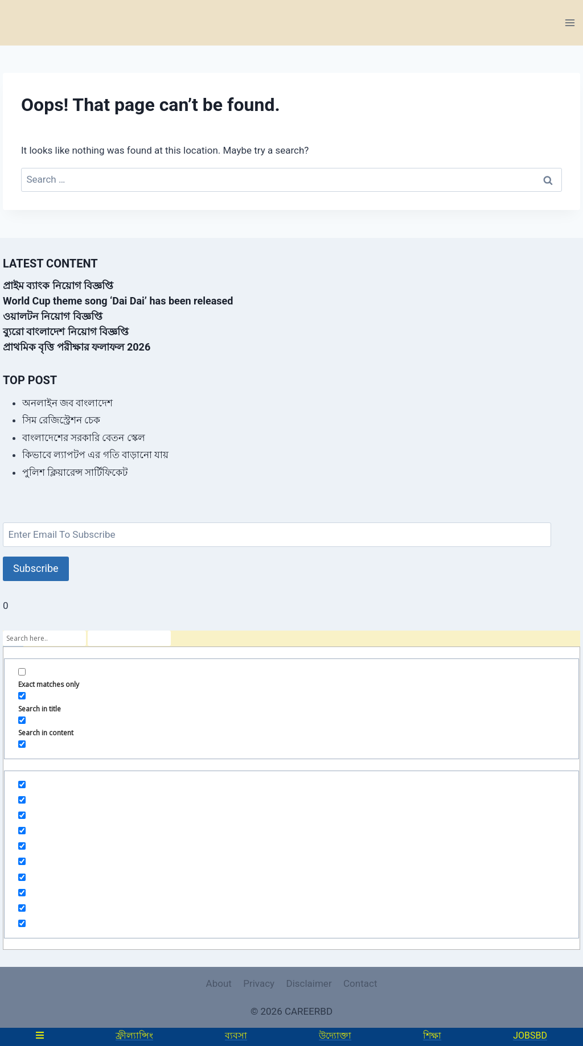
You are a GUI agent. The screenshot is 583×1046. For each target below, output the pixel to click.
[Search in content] (22, 720)
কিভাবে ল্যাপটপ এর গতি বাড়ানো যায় (95, 454)
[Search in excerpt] (22, 744)
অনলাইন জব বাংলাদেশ (67, 403)
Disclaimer (308, 983)
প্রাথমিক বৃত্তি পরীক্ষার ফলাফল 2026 (76, 347)
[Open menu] (569, 22)
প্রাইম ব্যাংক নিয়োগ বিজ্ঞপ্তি (58, 285)
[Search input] (44, 638)
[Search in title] (22, 695)
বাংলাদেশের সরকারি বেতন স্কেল (83, 437)
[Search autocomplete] (129, 638)
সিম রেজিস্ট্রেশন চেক (61, 420)
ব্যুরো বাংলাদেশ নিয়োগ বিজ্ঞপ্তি (66, 331)
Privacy (258, 983)
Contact (360, 983)
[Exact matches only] (22, 672)
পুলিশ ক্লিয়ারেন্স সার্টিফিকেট (75, 472)
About (219, 983)
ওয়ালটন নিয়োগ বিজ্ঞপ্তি (52, 316)
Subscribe (36, 568)
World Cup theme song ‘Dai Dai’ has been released (118, 301)
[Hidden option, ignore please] (22, 784)
